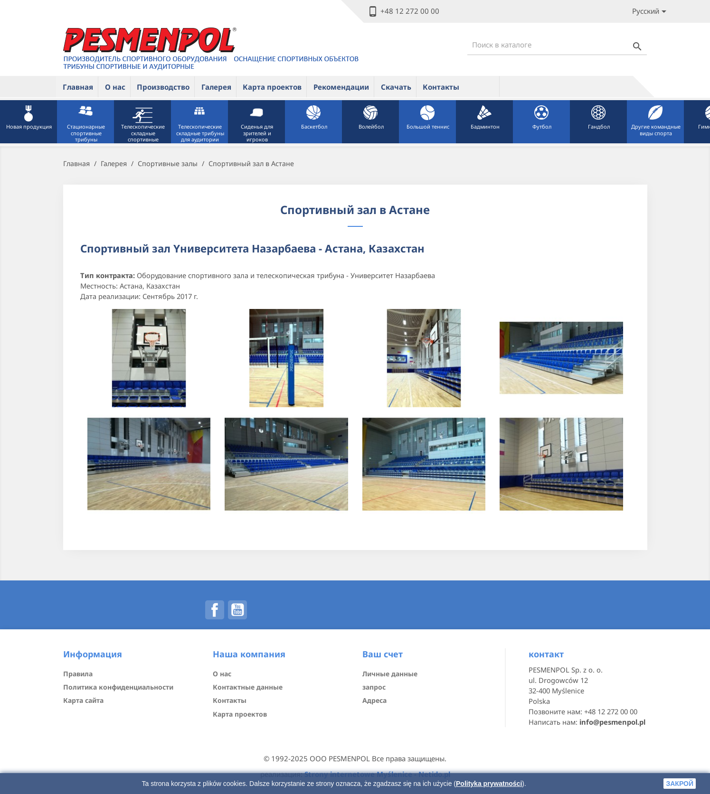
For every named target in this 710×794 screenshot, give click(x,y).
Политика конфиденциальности (118, 686)
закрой (679, 783)
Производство (163, 87)
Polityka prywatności (489, 783)
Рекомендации (341, 87)
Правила (78, 673)
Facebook (214, 609)
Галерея (216, 87)
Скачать (396, 87)
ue (482, 86)
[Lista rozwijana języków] (651, 12)
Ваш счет (382, 654)
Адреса (374, 700)
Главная (78, 87)
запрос (374, 686)
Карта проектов (272, 87)
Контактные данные (248, 686)
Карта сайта (83, 700)
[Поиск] (557, 45)
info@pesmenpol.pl (612, 722)
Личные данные (389, 673)
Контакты (441, 87)
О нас (115, 87)
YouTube (237, 609)
